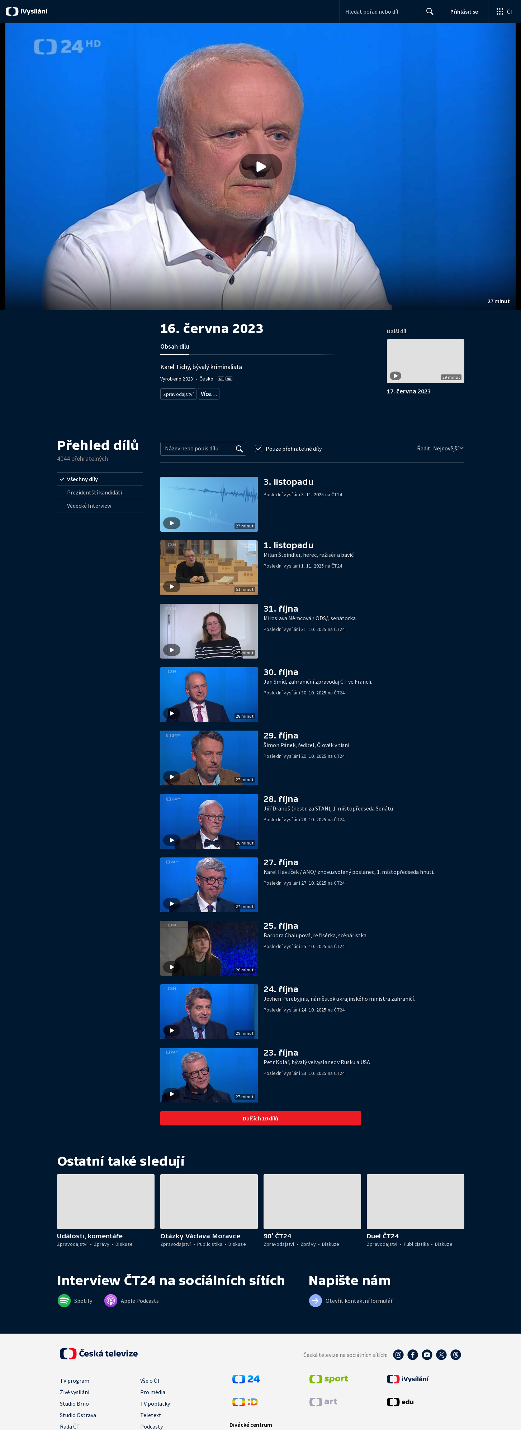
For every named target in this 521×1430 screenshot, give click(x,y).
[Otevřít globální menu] (504, 11)
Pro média (152, 1392)
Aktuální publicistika (221, 392)
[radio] (100, 479)
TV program (74, 1380)
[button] (260, 166)
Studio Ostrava (78, 1415)
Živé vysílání (74, 1392)
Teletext (150, 1415)
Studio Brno (74, 1403)
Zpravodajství (177, 392)
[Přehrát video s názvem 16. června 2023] (260, 167)
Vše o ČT (150, 1380)
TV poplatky (155, 1403)
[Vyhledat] (239, 448)
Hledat (428, 14)
